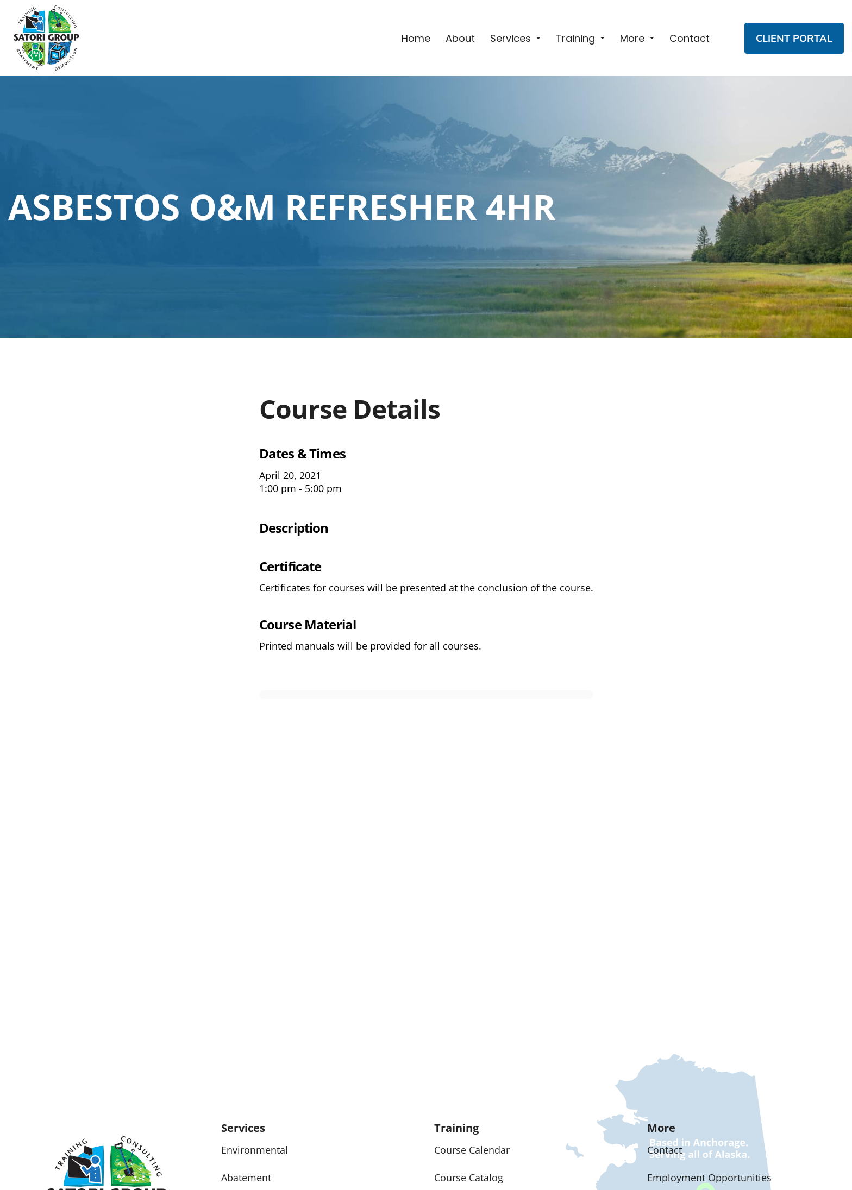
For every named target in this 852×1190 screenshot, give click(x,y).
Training (575, 38)
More (632, 38)
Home (416, 38)
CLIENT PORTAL (794, 38)
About (460, 38)
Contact (689, 38)
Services (510, 38)
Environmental (254, 1149)
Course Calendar (472, 1149)
